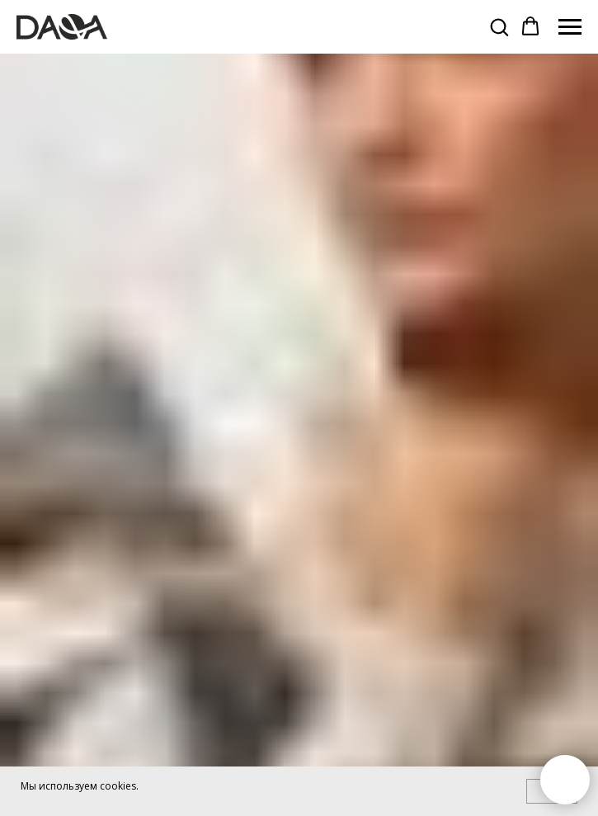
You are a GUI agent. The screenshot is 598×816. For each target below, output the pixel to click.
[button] (499, 26)
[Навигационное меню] (570, 27)
